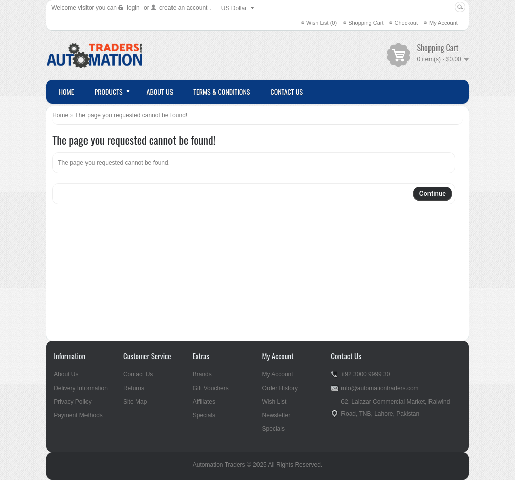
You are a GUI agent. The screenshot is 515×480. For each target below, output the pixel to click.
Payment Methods (78, 415)
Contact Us (138, 374)
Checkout (405, 23)
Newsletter (276, 415)
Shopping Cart (365, 23)
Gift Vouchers (211, 388)
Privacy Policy (73, 401)
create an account (183, 7)
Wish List (274, 401)
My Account (443, 23)
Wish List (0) (321, 23)
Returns (133, 388)
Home (60, 115)
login (133, 7)
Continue (432, 193)
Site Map (135, 401)
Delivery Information (81, 388)
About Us (66, 374)
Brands (202, 374)
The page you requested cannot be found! (131, 115)
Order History (280, 388)
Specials (204, 415)
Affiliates (204, 401)
